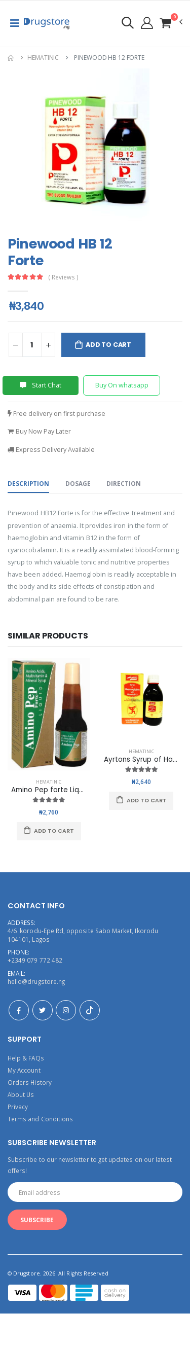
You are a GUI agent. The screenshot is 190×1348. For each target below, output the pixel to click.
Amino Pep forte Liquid (50, 790)
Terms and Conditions (40, 1119)
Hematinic (43, 57)
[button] (170, 22)
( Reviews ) (64, 277)
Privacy (18, 1107)
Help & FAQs (26, 1058)
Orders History (30, 1082)
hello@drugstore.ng (36, 981)
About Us (21, 1094)
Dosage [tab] (78, 483)
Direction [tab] (123, 483)
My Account (24, 1070)
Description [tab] (28, 483)
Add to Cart (108, 344)
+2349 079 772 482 (35, 960)
